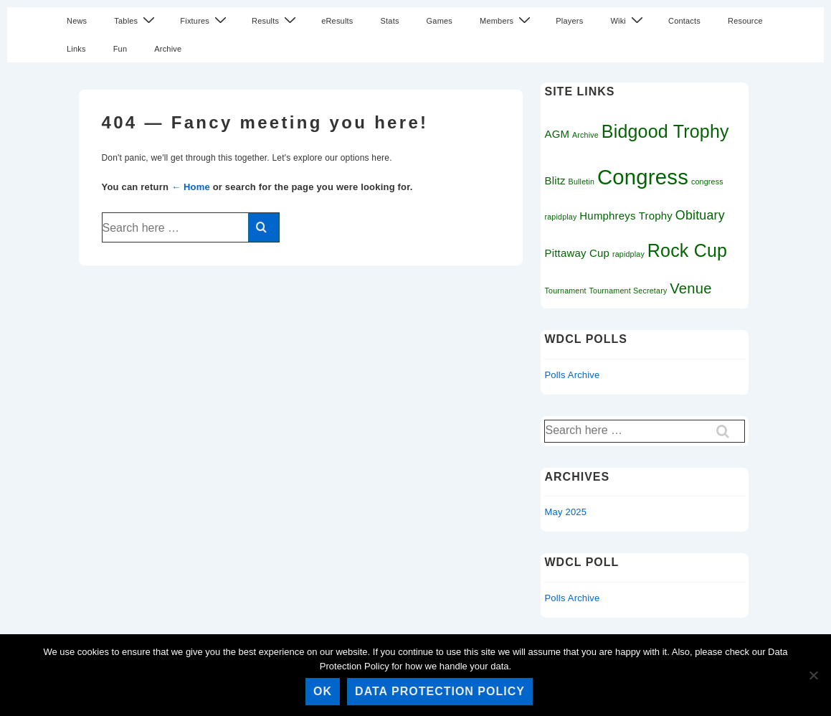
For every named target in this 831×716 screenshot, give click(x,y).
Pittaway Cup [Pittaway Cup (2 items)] (576, 253)
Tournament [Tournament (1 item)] (565, 290)
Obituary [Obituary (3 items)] (700, 215)
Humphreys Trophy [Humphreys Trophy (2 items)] (626, 215)
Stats (390, 21)
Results (276, 20)
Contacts (684, 21)
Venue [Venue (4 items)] (690, 288)
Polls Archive (571, 374)
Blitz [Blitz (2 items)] (554, 180)
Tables (136, 20)
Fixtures (205, 20)
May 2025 (565, 512)
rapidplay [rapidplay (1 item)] (628, 254)
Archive (167, 48)
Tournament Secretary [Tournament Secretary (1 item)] (628, 290)
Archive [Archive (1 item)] (585, 135)
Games (439, 21)
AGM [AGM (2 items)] (556, 134)
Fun (120, 48)
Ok (322, 691)
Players (569, 21)
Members (507, 20)
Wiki (628, 20)
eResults (337, 21)
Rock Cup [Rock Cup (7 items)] (687, 250)
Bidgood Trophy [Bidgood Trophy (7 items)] (665, 131)
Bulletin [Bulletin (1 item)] (582, 181)
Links (76, 48)
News (77, 21)
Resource (745, 21)
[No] (813, 675)
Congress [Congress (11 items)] (642, 177)
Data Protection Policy (440, 691)
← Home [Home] (190, 187)
